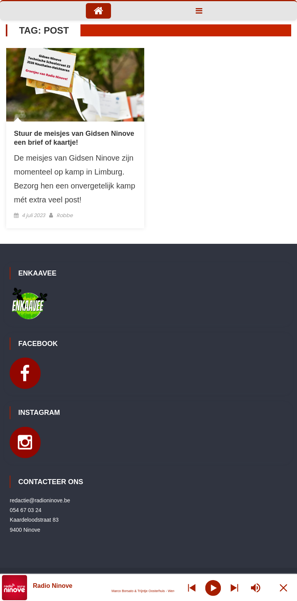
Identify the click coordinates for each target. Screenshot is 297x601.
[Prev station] (234, 587)
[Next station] (192, 587)
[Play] (213, 587)
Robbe (64, 215)
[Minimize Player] (283, 587)
